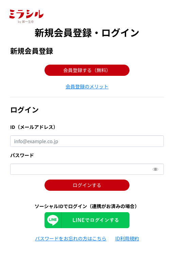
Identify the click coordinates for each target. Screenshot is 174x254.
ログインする (87, 185)
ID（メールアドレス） (34, 126)
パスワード (22, 155)
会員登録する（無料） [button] (87, 70)
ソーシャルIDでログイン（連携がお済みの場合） (87, 206)
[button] (87, 86)
